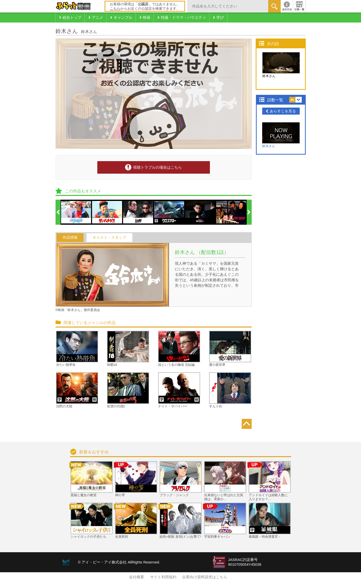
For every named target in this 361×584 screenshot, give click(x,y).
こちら (115, 9)
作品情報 (70, 237)
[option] (76, 212)
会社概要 (136, 577)
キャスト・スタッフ (109, 237)
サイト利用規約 (163, 577)
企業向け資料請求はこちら (204, 577)
